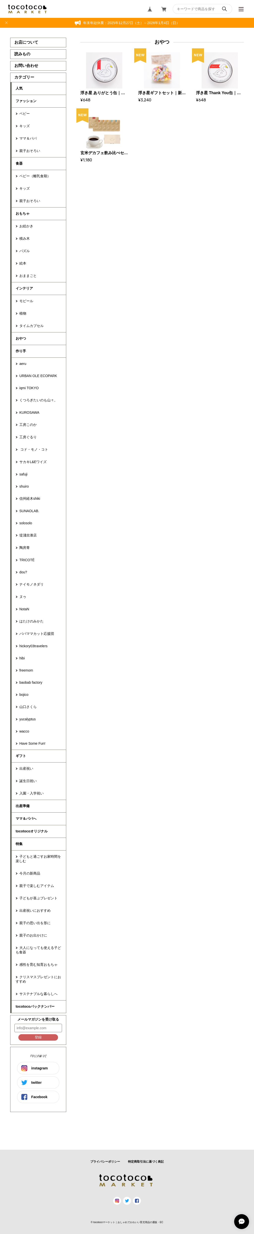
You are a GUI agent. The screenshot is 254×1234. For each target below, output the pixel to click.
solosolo (25, 523)
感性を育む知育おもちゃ (38, 965)
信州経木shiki (29, 498)
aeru (22, 364)
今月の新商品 (29, 873)
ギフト (21, 756)
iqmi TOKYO (29, 388)
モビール (26, 301)
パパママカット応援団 (36, 634)
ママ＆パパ (28, 138)
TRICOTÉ (26, 560)
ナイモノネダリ (31, 584)
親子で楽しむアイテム (36, 886)
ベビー (24, 114)
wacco (24, 731)
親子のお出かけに (33, 935)
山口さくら (28, 707)
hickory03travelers (33, 646)
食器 (19, 163)
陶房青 (24, 548)
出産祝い (26, 768)
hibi (22, 658)
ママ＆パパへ (26, 819)
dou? (23, 572)
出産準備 (23, 806)
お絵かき (26, 226)
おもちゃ (23, 213)
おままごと (28, 276)
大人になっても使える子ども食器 (38, 950)
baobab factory (30, 682)
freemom (26, 670)
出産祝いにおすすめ (35, 910)
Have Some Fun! (32, 743)
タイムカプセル (31, 326)
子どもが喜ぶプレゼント (38, 898)
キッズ (24, 126)
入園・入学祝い (31, 793)
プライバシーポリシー (105, 1161)
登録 (38, 1037)
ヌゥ (22, 597)
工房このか (28, 425)
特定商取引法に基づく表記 (146, 1161)
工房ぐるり (28, 437)
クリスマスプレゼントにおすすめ (38, 979)
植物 (22, 313)
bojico (24, 695)
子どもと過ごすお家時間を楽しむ (38, 858)
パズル (24, 251)
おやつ (21, 338)
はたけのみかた (31, 621)
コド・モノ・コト (33, 449)
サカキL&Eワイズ (33, 462)
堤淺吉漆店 (28, 535)
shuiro (24, 486)
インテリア (24, 288)
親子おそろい (29, 151)
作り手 (21, 351)
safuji (23, 474)
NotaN (24, 609)
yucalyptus (27, 719)
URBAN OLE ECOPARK (38, 376)
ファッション (26, 101)
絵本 (22, 263)
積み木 (24, 238)
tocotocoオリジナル (32, 831)
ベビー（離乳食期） (35, 176)
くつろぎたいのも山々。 (38, 400)
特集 (19, 844)
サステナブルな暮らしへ (38, 994)
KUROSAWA (29, 412)
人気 (19, 88)
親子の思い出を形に (35, 923)
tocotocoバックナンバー (35, 1006)
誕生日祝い (28, 781)
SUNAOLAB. (29, 511)
